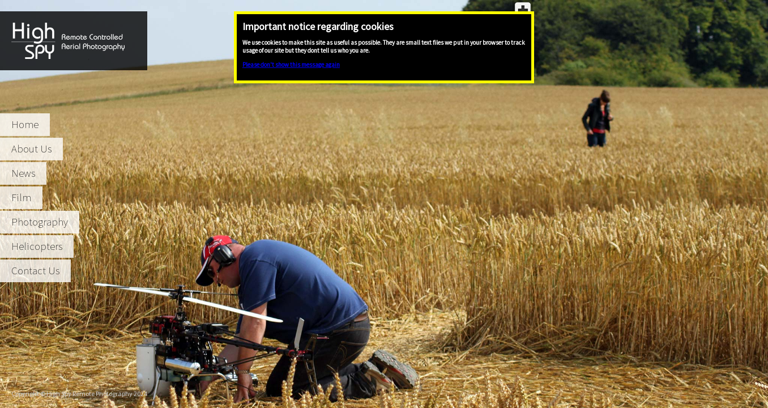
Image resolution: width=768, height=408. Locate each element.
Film (21, 197)
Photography (39, 221)
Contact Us (35, 270)
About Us (31, 148)
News (23, 173)
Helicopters (36, 246)
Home (25, 124)
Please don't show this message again (291, 65)
